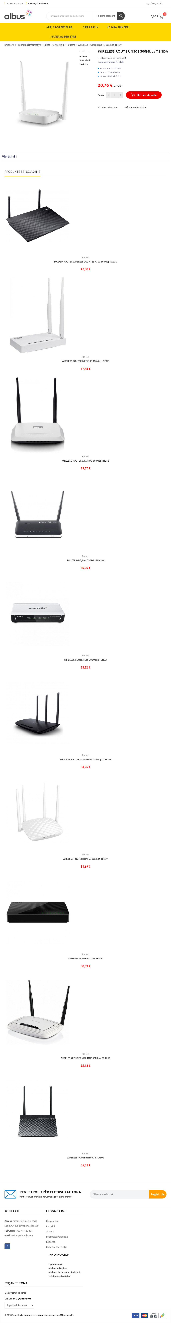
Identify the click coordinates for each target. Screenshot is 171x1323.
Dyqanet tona (55, 1264)
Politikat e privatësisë (59, 1276)
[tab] (85, 156)
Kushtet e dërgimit (58, 1268)
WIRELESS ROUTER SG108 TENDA (85, 958)
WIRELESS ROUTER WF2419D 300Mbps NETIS (85, 460)
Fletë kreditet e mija (56, 1247)
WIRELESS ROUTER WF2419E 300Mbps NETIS (85, 361)
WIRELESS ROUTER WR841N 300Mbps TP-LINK (85, 1058)
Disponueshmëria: (106, 62)
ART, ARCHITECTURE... (60, 27)
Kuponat (50, 1242)
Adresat (50, 1231)
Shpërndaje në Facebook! (113, 58)
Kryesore (9, 45)
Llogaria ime (52, 1221)
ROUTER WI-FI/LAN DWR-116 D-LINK (85, 560)
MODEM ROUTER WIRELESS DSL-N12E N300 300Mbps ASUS (85, 261)
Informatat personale (57, 1236)
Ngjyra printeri (118, 27)
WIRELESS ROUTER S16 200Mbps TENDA (85, 659)
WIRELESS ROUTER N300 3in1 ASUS (85, 1157)
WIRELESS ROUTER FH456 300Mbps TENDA (85, 859)
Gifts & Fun (90, 27)
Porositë (50, 1226)
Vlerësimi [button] (10, 156)
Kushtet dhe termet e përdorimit (64, 1272)
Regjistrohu (158, 1194)
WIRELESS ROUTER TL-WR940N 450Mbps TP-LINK (85, 759)
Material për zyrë (63, 36)
